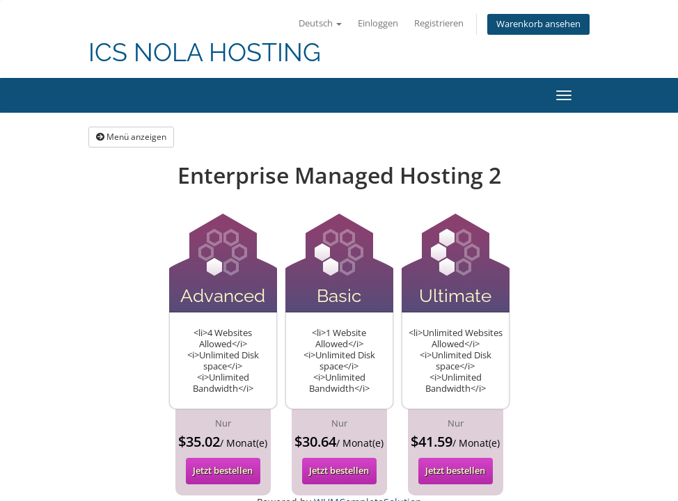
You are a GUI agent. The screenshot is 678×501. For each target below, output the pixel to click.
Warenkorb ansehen (538, 24)
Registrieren (439, 23)
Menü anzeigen (131, 137)
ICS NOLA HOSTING (204, 52)
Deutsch (320, 23)
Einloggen (378, 23)
